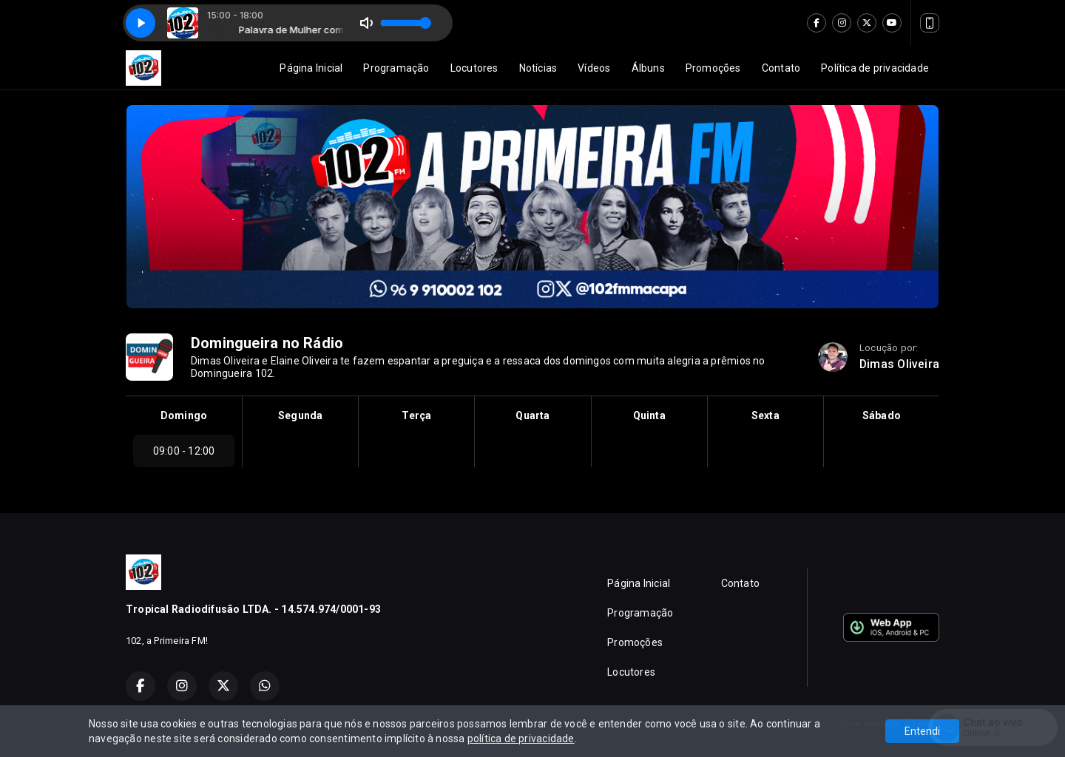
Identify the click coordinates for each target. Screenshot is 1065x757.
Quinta (649, 415)
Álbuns (648, 68)
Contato (781, 68)
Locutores (474, 68)
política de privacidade (521, 738)
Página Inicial (311, 68)
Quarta (532, 415)
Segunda (300, 415)
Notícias (538, 68)
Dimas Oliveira (899, 364)
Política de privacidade (875, 68)
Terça (416, 415)
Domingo (183, 415)
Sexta (765, 415)
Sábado (881, 415)
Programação (396, 68)
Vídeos (594, 68)
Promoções (713, 68)
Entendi (922, 731)
